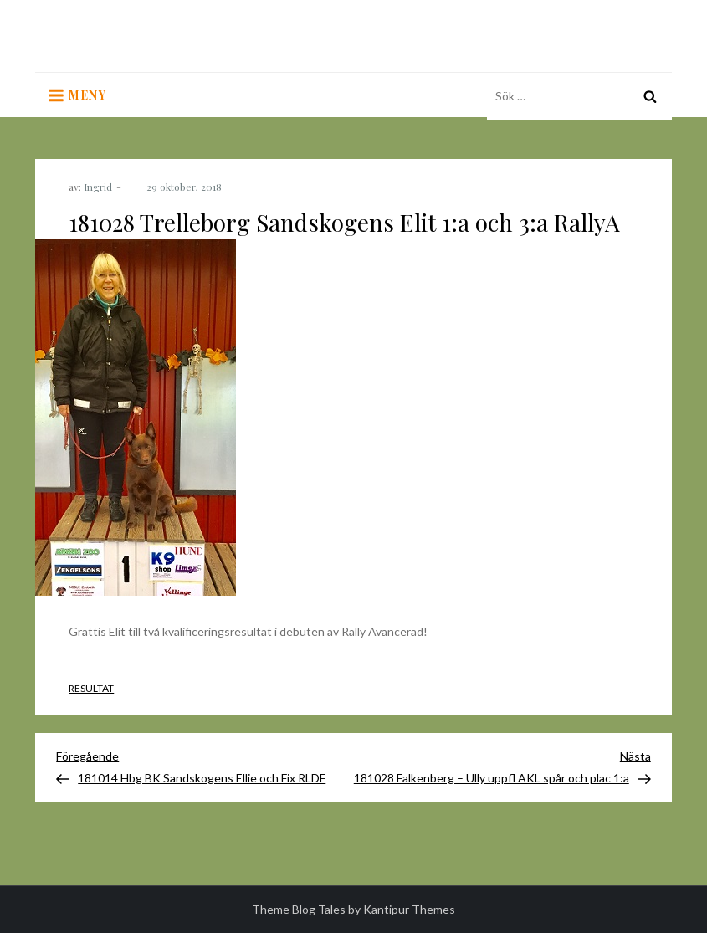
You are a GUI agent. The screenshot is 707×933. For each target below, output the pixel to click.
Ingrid (98, 186)
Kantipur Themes (409, 909)
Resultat (91, 688)
